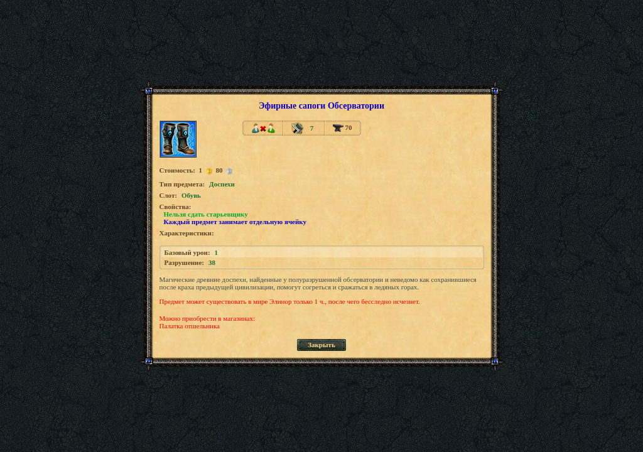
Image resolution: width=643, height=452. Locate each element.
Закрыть (321, 344)
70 (342, 127)
